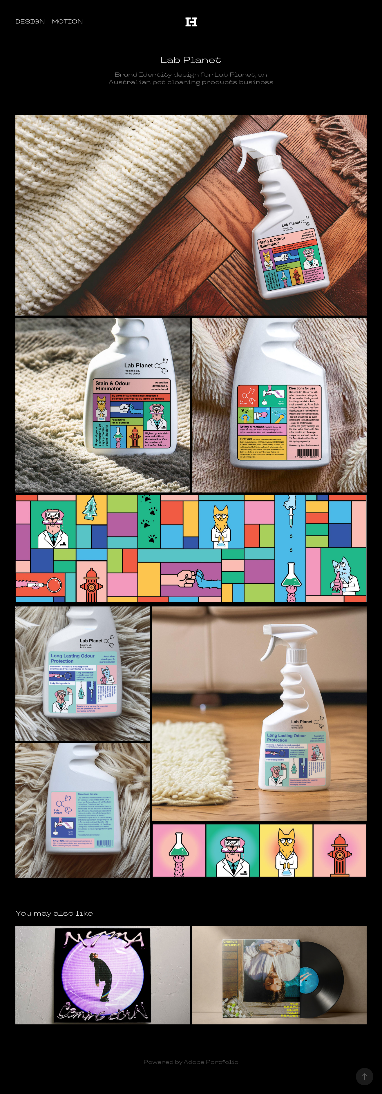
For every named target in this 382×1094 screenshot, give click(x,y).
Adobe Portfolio (211, 1062)
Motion (67, 21)
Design (30, 21)
